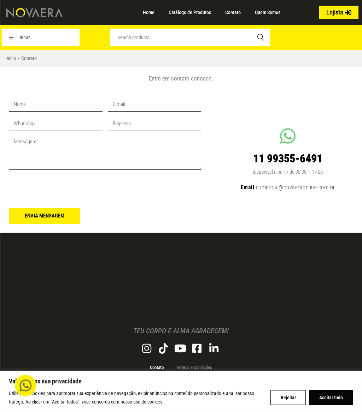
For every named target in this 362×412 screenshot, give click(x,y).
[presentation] (62, 189)
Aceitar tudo (331, 397)
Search (261, 37)
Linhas (19, 37)
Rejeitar (288, 397)
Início (10, 58)
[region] (181, 391)
